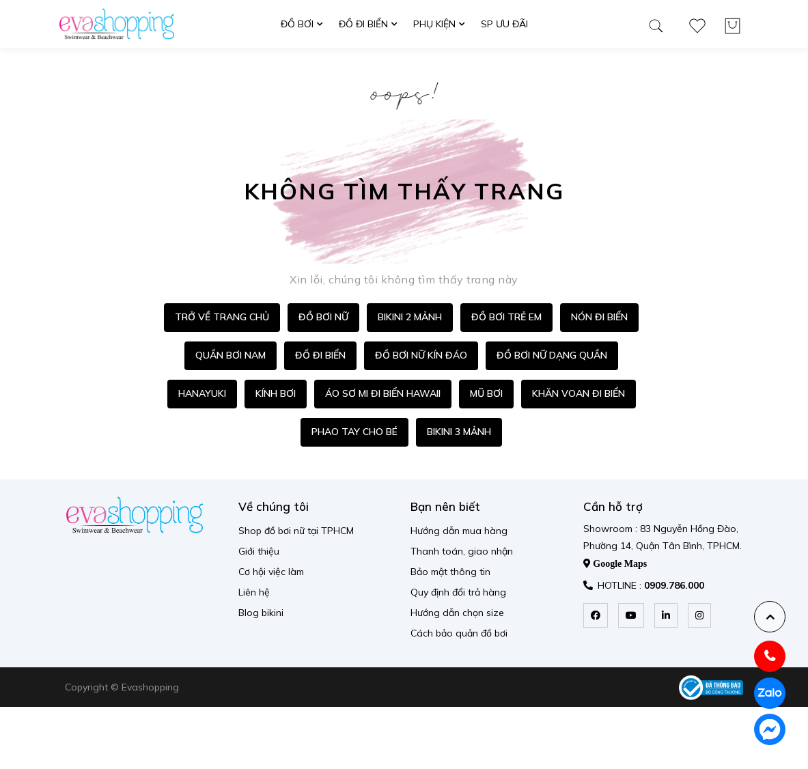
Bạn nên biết (445, 506)
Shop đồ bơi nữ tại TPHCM (296, 531)
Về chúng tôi (273, 506)
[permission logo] (711, 687)
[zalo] (769, 693)
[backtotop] (769, 616)
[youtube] (631, 615)
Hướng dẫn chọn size (457, 612)
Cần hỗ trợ (613, 506)
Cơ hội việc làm (271, 571)
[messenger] (769, 729)
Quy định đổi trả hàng (458, 592)
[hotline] (769, 656)
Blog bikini (260, 612)
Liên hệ (254, 592)
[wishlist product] (697, 23)
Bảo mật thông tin (450, 571)
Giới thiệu (258, 551)
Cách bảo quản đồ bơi (458, 633)
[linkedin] (666, 615)
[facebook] (595, 615)
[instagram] (699, 615)
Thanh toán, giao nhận (461, 551)
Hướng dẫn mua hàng (458, 531)
